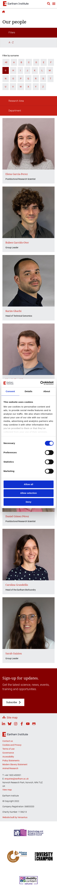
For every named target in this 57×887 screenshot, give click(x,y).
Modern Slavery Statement (14, 764)
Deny (28, 502)
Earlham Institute (3, 12)
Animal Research (10, 768)
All (6, 62)
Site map (12, 717)
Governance (8, 753)
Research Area (13, 101)
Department (12, 110)
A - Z (8, 42)
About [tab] (46, 391)
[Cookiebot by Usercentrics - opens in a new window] (41, 383)
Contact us (7, 741)
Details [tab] (28, 391)
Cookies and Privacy (11, 745)
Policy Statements (10, 760)
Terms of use (8, 749)
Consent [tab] (10, 391)
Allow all (28, 484)
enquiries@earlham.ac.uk (17, 779)
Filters (9, 32)
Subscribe (11, 702)
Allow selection (28, 493)
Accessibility (8, 757)
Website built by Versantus (14, 817)
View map (7, 789)
